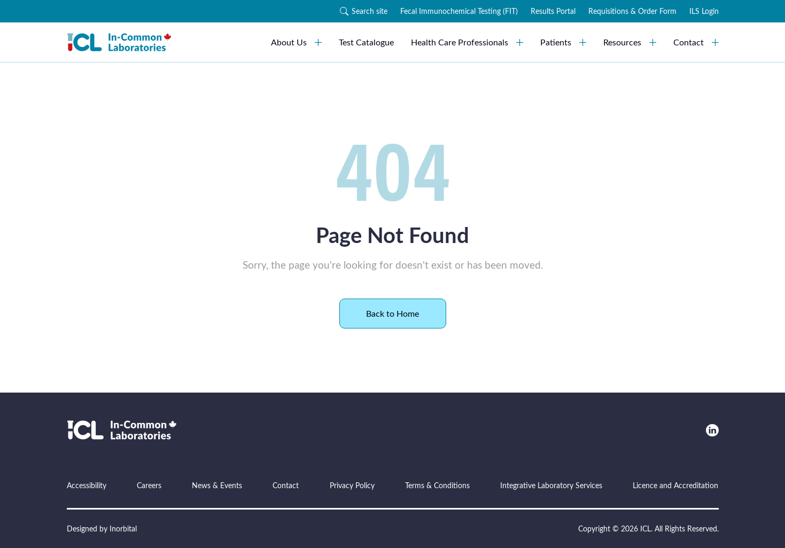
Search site (363, 11)
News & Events (217, 485)
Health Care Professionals (467, 42)
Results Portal (553, 11)
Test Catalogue (366, 42)
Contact (696, 42)
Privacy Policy (352, 485)
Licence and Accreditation (675, 485)
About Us (296, 42)
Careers (149, 485)
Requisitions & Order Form (632, 11)
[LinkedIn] (712, 430)
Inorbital (123, 528)
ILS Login (704, 11)
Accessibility (86, 485)
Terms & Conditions (437, 485)
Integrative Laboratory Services (551, 485)
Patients (563, 42)
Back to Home (392, 313)
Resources (629, 42)
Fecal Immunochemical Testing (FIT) (459, 11)
